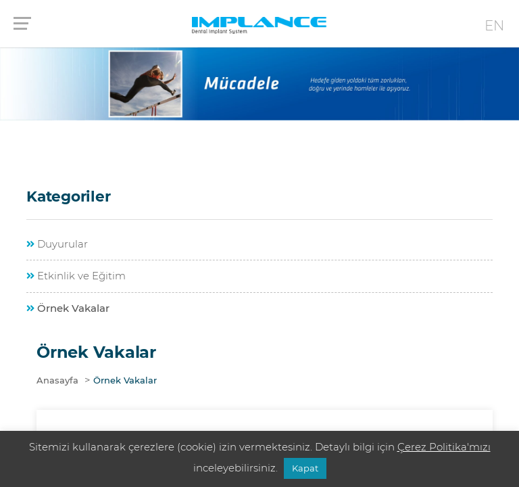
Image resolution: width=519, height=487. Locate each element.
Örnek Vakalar (67, 308)
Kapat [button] (305, 468)
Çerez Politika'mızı (444, 446)
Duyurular (57, 243)
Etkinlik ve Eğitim (76, 275)
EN (494, 26)
